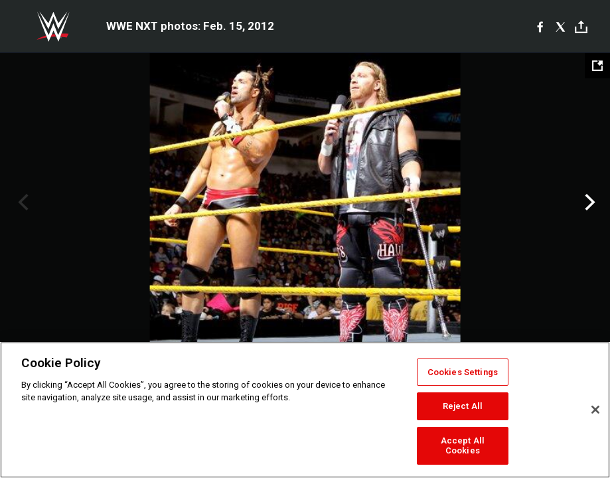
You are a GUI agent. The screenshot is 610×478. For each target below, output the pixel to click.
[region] (305, 410)
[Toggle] (581, 27)
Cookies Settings (462, 372)
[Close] (595, 409)
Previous (21, 202)
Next (588, 202)
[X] (560, 26)
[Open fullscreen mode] (597, 65)
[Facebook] (540, 26)
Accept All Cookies (463, 446)
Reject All (463, 406)
